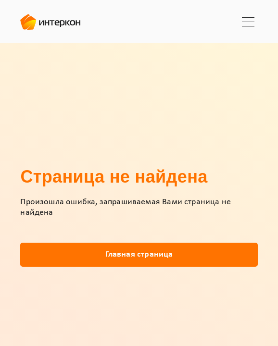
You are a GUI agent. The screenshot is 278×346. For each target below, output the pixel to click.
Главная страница (139, 254)
